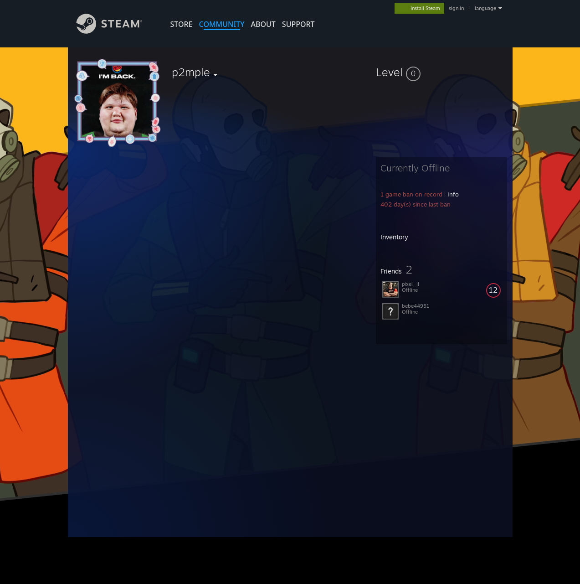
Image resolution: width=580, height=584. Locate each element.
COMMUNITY (222, 24)
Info (453, 194)
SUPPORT (298, 24)
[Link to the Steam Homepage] (116, 31)
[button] (441, 72)
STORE (181, 24)
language (485, 8)
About (263, 24)
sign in (456, 8)
